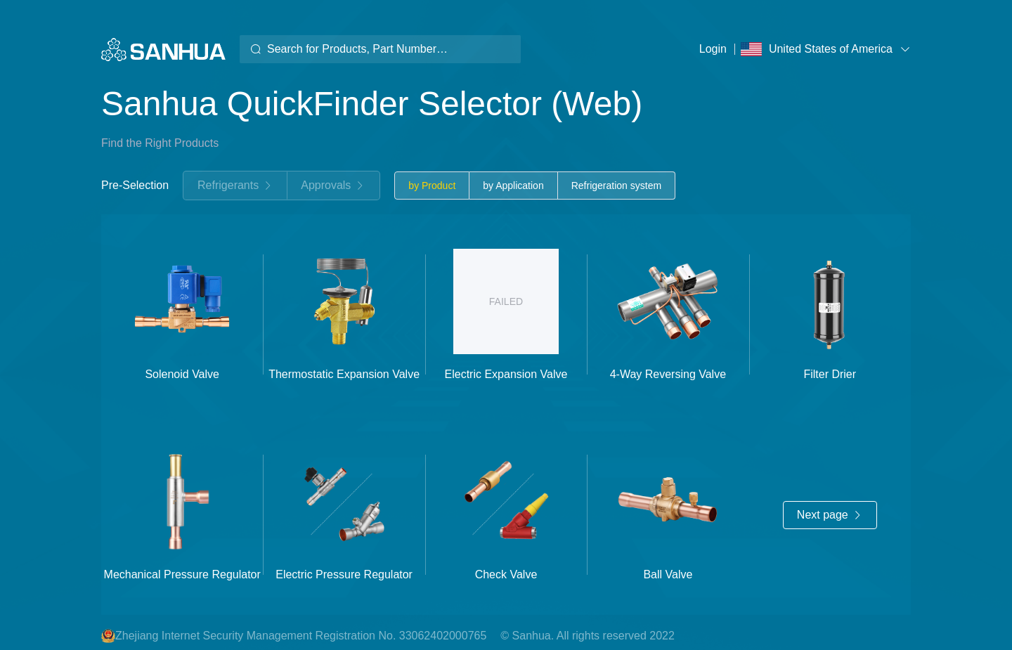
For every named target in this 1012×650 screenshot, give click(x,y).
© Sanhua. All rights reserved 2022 (587, 636)
